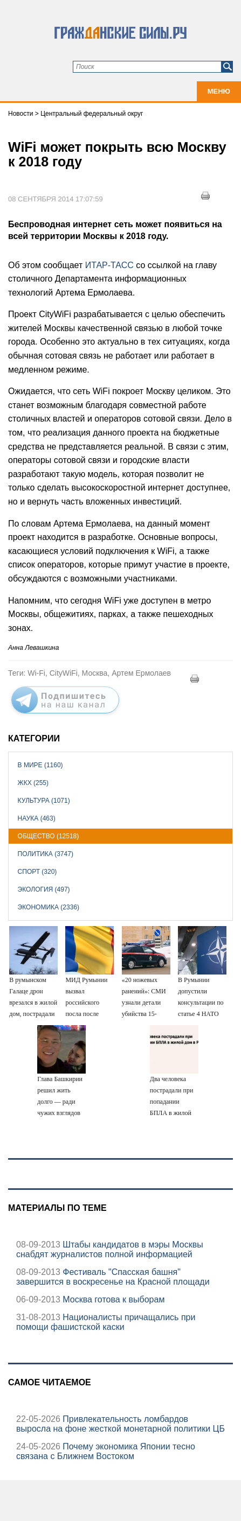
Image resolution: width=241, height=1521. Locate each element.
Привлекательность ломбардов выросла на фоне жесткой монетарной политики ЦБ (120, 1423)
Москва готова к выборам (112, 1299)
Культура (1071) (44, 800)
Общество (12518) (48, 836)
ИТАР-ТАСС (109, 265)
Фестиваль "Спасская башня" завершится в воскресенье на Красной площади (113, 1276)
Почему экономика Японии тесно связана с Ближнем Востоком (105, 1451)
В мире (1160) (40, 765)
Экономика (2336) (48, 907)
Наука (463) (37, 818)
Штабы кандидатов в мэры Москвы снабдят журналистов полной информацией (109, 1249)
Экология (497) (44, 889)
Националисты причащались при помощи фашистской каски (105, 1322)
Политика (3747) (45, 854)
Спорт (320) (37, 871)
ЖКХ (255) (33, 783)
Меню (219, 91)
